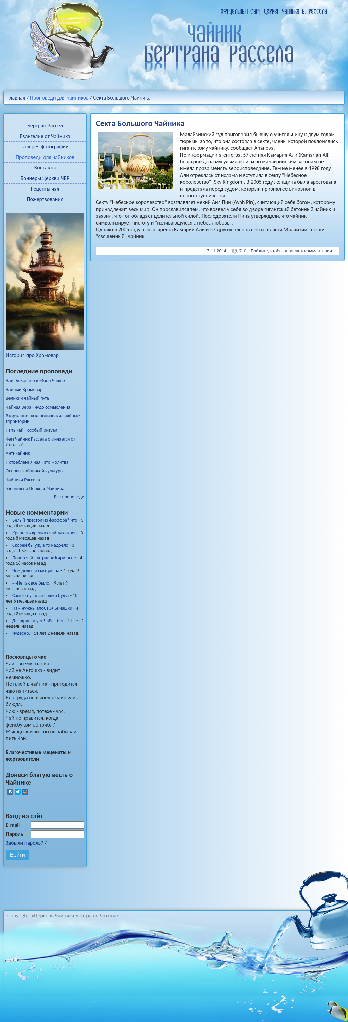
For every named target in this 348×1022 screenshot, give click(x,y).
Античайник (18, 453)
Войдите (259, 251)
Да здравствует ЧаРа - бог (38, 621)
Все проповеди (69, 497)
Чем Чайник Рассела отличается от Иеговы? (40, 441)
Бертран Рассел (45, 125)
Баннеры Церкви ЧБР (45, 178)
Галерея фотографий (45, 146)
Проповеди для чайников (59, 97)
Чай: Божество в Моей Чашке (35, 380)
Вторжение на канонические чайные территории (43, 418)
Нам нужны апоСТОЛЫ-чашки (42, 608)
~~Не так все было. (31, 583)
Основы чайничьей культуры (35, 471)
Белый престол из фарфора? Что (44, 520)
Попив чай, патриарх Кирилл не (44, 558)
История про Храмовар (45, 351)
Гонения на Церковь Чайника (35, 488)
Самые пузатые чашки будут (40, 595)
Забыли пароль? (24, 843)
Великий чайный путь (27, 398)
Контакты (45, 167)
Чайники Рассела (23, 480)
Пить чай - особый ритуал (31, 430)
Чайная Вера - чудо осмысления (38, 407)
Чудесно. (21, 633)
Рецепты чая (45, 188)
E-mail (15, 825)
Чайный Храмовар (24, 389)
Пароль (16, 834)
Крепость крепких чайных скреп (44, 533)
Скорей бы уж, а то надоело (40, 545)
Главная (16, 97)
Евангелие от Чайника (45, 136)
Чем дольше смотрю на (35, 570)
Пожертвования (45, 199)
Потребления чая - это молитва (37, 462)
